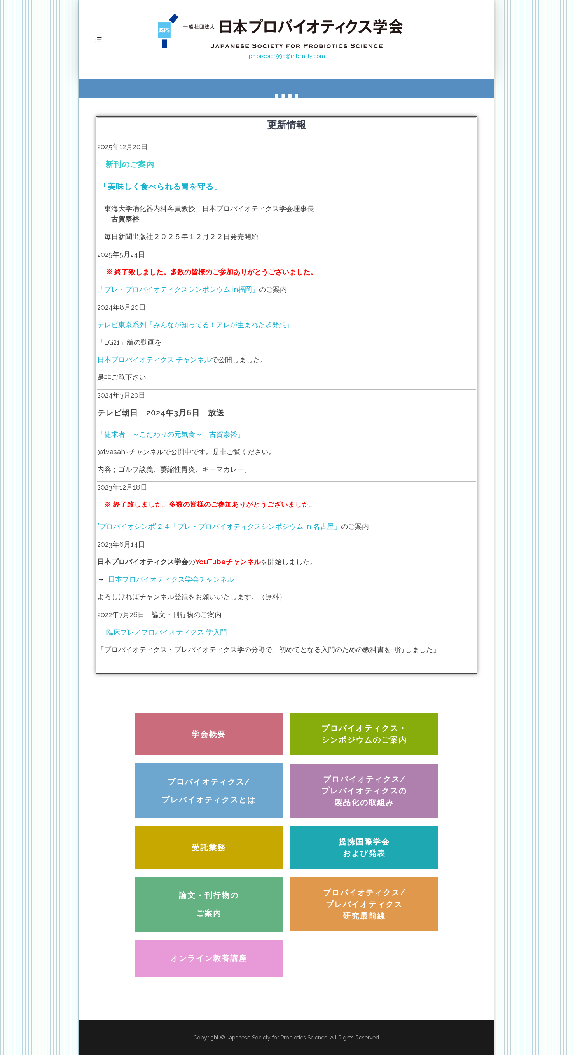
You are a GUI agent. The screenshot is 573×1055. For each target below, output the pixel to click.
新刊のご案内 (129, 164)
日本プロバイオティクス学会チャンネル (171, 579)
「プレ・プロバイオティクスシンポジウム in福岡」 (178, 289)
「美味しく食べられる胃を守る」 (159, 186)
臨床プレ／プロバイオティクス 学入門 (162, 632)
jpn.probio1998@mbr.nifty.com (286, 56)
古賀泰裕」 (226, 434)
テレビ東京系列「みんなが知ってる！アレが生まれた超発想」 (195, 325)
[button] (209, 734)
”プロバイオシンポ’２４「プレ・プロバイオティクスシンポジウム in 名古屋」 (219, 526)
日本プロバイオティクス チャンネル (154, 360)
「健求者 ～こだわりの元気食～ (153, 434)
